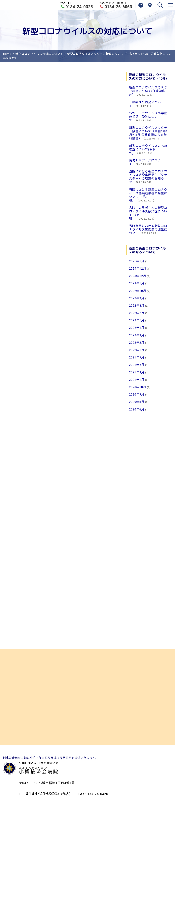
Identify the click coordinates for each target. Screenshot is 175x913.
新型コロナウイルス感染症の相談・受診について (148, 116)
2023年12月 (137, 276)
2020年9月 (136, 394)
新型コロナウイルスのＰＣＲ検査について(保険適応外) (148, 91)
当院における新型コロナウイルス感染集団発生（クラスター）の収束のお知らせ (148, 177)
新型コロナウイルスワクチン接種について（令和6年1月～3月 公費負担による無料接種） (148, 133)
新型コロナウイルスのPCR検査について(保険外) (148, 149)
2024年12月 (137, 268)
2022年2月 (136, 343)
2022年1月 (136, 350)
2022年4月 (136, 328)
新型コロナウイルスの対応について (39, 53)
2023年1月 (136, 283)
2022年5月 (136, 320)
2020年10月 (137, 387)
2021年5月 (136, 365)
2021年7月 (136, 357)
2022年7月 (136, 313)
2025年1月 (136, 261)
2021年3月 (136, 372)
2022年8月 (136, 305)
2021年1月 (136, 380)
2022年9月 (136, 298)
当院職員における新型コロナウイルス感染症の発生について (148, 229)
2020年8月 (136, 402)
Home (7, 53)
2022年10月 (137, 291)
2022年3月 (136, 335)
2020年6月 (136, 409)
